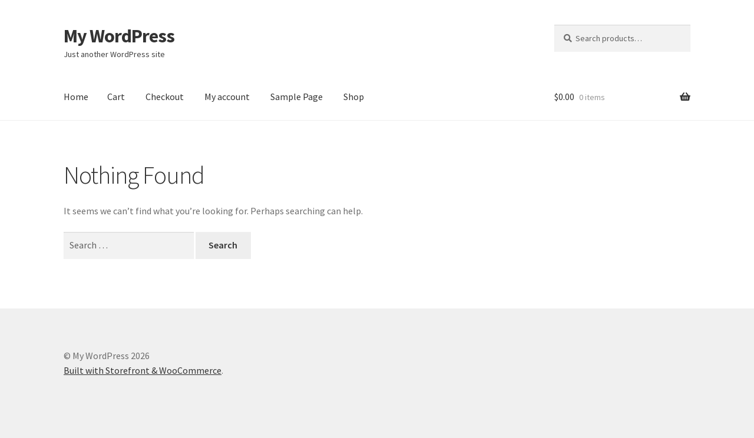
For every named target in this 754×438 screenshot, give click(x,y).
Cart (116, 96)
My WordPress (119, 36)
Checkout (164, 96)
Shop (353, 96)
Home (76, 96)
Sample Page (296, 96)
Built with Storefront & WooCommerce (142, 370)
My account (227, 96)
